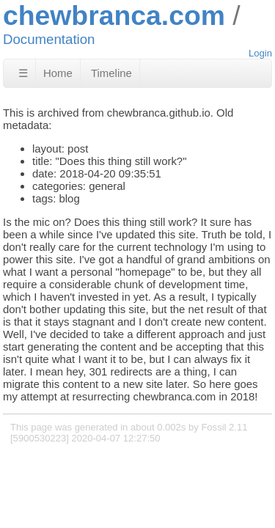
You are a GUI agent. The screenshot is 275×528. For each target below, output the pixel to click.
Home (58, 73)
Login (260, 53)
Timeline (111, 73)
